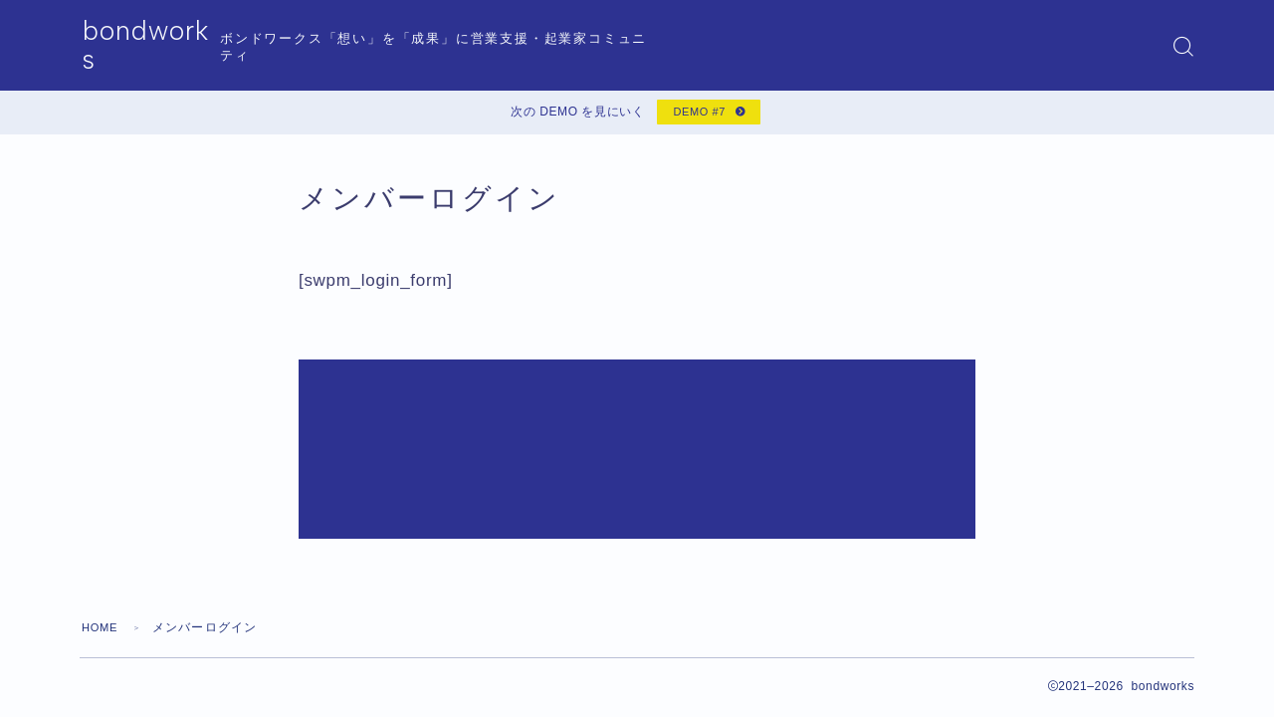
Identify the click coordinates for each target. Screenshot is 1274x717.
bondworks (160, 46)
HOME (102, 514)
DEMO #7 (696, 115)
